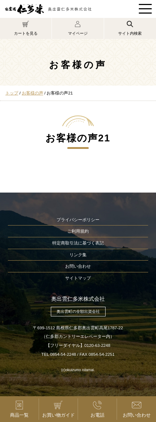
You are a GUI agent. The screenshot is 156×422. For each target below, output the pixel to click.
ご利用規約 (78, 231)
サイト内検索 (130, 27)
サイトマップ (78, 278)
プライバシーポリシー (78, 219)
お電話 (97, 409)
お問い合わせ (78, 266)
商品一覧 (19, 409)
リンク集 (78, 254)
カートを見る (26, 27)
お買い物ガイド (58, 409)
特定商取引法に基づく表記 (78, 243)
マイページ (77, 27)
